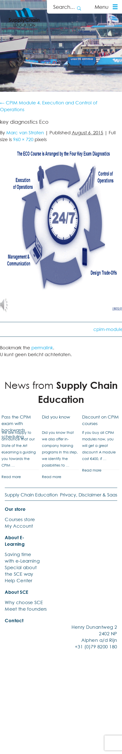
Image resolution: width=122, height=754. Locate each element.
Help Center (18, 580)
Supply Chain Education (31, 494)
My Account (19, 526)
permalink (42, 347)
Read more (11, 477)
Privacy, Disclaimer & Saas (88, 494)
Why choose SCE (24, 602)
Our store (15, 509)
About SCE (16, 592)
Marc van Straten (25, 132)
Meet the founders (26, 609)
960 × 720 (23, 139)
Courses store (20, 519)
